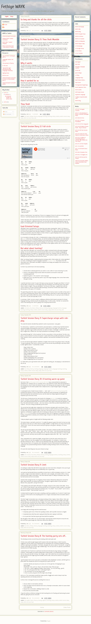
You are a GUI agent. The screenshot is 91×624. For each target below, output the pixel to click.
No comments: (36, 30)
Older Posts (66, 607)
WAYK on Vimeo (79, 36)
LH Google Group (79, 48)
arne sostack (27, 454)
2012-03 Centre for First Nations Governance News (81, 134)
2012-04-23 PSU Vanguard (81, 124)
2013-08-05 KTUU (79, 118)
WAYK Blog (78, 31)
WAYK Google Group (80, 34)
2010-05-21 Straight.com (81, 154)
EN (25, 116)
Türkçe (11, 16)
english (28, 600)
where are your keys (29, 118)
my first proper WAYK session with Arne (38, 382)
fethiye (31, 116)
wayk (22, 118)
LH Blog (77, 75)
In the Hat (77, 70)
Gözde (5, 24)
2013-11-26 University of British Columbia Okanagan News (82, 114)
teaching (50, 116)
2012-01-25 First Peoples (81, 143)
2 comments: (35, 306)
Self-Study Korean (79, 92)
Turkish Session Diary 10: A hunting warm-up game (43, 379)
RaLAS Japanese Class (80, 87)
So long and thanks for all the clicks (36, 19)
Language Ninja (79, 77)
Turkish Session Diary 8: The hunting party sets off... (43, 536)
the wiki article (29, 45)
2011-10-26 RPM (79, 146)
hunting (45, 308)
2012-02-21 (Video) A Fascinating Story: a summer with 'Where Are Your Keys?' (81, 139)
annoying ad (26, 413)
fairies (27, 116)
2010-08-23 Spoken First (81, 152)
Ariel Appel (77, 62)
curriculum (26, 308)
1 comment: (35, 114)
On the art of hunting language (58, 391)
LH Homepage (78, 46)
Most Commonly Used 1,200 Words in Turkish (8, 46)
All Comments (7, 114)
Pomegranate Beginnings (81, 85)
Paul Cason (78, 82)
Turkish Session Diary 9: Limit (33, 464)
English (6, 16)
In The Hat (5, 65)
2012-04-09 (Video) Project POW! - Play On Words (81, 127)
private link (53, 398)
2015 (5, 92)
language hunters (57, 308)
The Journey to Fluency (8, 63)
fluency (35, 116)
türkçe (53, 116)
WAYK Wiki (77, 29)
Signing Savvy (5, 73)
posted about (36, 129)
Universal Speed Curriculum (9, 36)
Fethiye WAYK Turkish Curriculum (7, 39)
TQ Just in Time (51, 260)
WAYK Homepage (79, 26)
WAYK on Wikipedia (80, 41)
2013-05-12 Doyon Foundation (79, 121)
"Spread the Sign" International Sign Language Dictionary (7, 69)
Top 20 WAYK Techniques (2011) (8, 56)
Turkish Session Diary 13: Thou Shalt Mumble (40, 39)
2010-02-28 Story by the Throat (81, 157)
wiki (35, 118)
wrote (24, 239)
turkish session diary (65, 116)
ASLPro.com (5, 75)
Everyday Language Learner (80, 67)
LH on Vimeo (78, 51)
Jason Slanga (78, 73)
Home (42, 607)
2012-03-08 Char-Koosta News (81, 130)
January (7, 94)
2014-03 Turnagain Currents (79, 110)
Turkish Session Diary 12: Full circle (36, 126)
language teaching (42, 116)
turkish (57, 116)
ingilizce (44, 600)
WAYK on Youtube (79, 38)
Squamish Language (80, 94)
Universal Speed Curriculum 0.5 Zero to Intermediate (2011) (9, 79)
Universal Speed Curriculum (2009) (9, 83)
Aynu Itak (77, 64)
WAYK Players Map (80, 43)
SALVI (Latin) (78, 89)
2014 (5, 102)
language (50, 308)
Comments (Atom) (48, 611)
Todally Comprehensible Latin (81, 97)
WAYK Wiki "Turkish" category (7, 42)
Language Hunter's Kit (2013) (7, 60)
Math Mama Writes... (80, 80)
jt (4, 27)
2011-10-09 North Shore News (81, 149)
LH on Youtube (79, 53)
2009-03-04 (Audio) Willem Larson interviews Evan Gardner (81, 162)
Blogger (48, 621)
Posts (5, 111)
